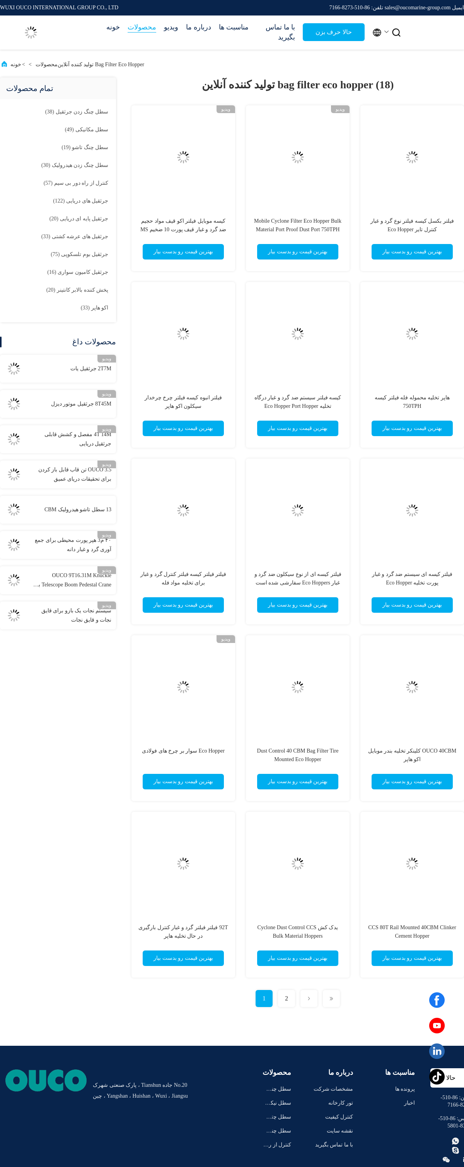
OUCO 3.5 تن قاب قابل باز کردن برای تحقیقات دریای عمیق (74, 474)
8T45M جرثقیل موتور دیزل (81, 404)
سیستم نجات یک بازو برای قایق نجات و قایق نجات (76, 615)
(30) (74, 165)
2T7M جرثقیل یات (90, 368)
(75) (79, 254)
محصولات (142, 27)
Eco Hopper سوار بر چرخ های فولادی (183, 751)
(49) (86, 129)
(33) (74, 236)
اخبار (409, 1103)
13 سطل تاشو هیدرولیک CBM (77, 509)
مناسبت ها (234, 27)
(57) (76, 183)
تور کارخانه (340, 1103)
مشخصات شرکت (333, 1089)
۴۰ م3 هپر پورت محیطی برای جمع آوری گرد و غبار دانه (73, 544)
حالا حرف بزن (333, 31)
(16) (77, 272)
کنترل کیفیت (339, 1117)
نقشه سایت (340, 1131)
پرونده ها (405, 1089)
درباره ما (198, 27)
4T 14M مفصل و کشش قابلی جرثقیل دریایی (77, 439)
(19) (84, 147)
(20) (78, 219)
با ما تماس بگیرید (280, 32)
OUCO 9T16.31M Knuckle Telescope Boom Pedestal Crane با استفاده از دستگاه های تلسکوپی (74, 581)
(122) (80, 201)
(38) (76, 112)
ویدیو (171, 27)
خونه (113, 27)
